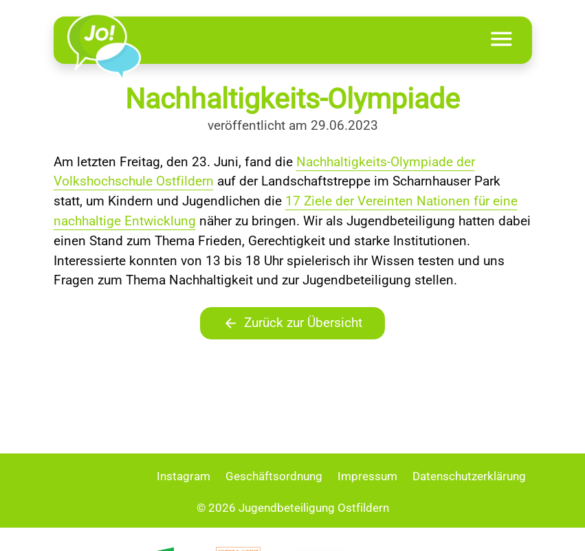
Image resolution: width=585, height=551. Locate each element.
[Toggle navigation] (501, 40)
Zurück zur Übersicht (292, 323)
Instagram (183, 476)
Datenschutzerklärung (469, 476)
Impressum (367, 476)
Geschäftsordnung (273, 476)
